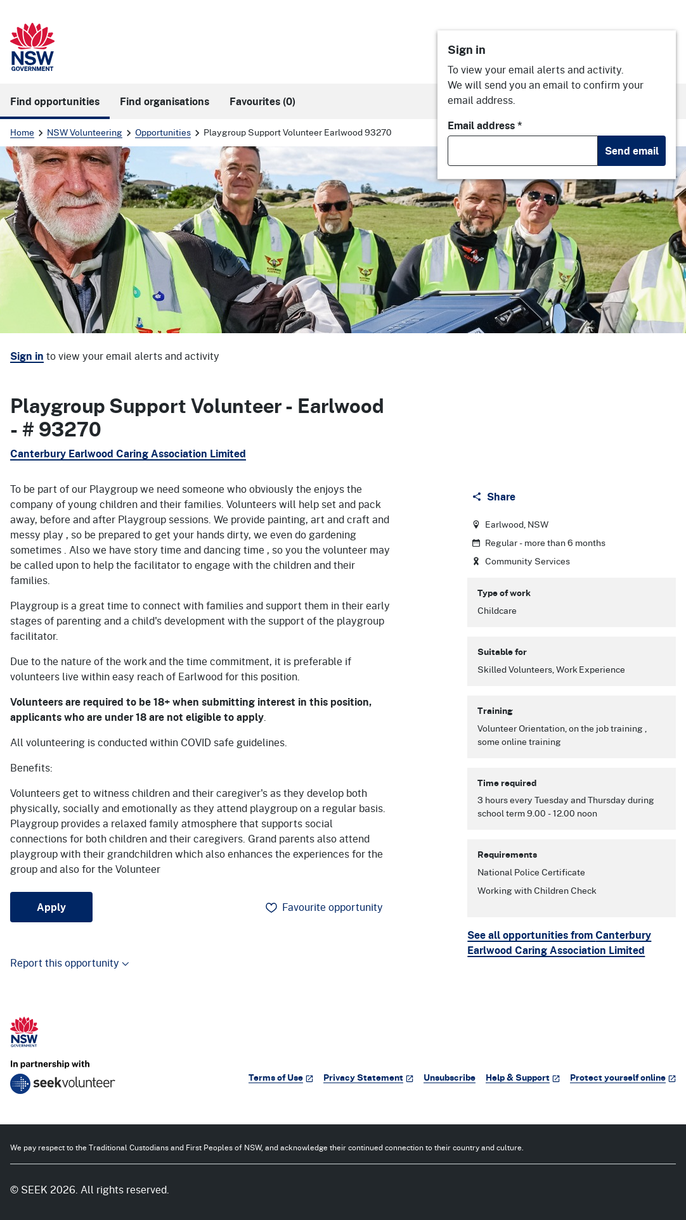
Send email (632, 150)
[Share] (494, 496)
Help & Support (523, 1077)
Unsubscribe (450, 1077)
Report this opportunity (69, 962)
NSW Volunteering (84, 132)
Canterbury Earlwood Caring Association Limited (128, 453)
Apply (51, 907)
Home (22, 132)
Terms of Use (281, 1077)
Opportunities (163, 132)
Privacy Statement (368, 1077)
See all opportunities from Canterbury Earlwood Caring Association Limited (559, 942)
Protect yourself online (623, 1077)
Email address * (485, 125)
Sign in (27, 356)
